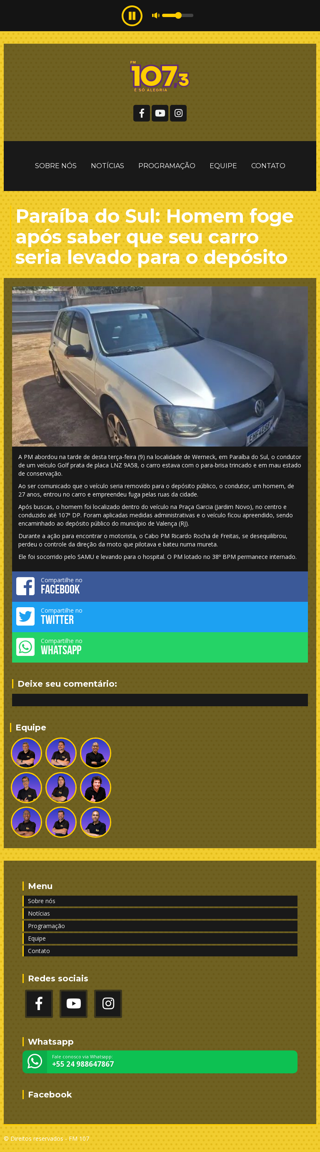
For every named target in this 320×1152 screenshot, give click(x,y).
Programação (166, 166)
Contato (268, 166)
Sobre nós (56, 166)
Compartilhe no (160, 586)
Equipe (223, 166)
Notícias (107, 166)
